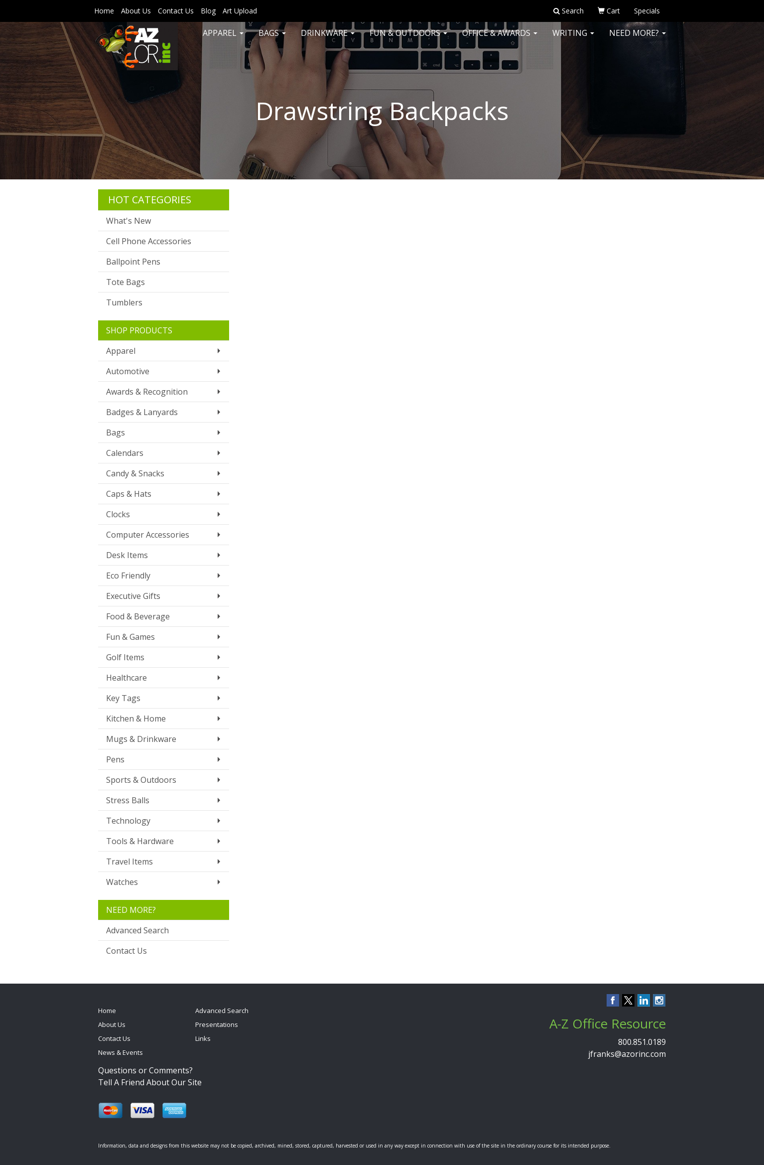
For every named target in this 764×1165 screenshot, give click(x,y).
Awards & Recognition (147, 391)
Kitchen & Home (136, 718)
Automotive (127, 371)
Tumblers (124, 302)
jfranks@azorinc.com (627, 1053)
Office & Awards (499, 39)
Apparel (223, 39)
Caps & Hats (128, 493)
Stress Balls (127, 800)
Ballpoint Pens (133, 261)
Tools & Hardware (140, 841)
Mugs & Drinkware (141, 738)
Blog (208, 10)
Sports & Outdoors (141, 779)
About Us (136, 10)
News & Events (120, 1052)
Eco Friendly (128, 575)
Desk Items (127, 555)
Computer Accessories (147, 534)
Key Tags (123, 698)
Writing (573, 39)
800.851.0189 (642, 1041)
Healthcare (126, 677)
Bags (272, 39)
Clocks (118, 514)
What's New (128, 220)
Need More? (637, 39)
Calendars (124, 452)
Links (203, 1038)
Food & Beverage (138, 616)
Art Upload (240, 10)
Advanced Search (137, 930)
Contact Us (176, 10)
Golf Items (125, 657)
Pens (115, 759)
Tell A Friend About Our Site (150, 1082)
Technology (128, 820)
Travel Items (129, 861)
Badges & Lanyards (142, 412)
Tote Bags (125, 282)
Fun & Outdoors (408, 39)
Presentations (216, 1024)
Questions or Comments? (145, 1070)
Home (104, 10)
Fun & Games (130, 636)
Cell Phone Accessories (148, 241)
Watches (122, 881)
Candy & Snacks (135, 473)
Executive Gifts (133, 595)
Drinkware (328, 39)
